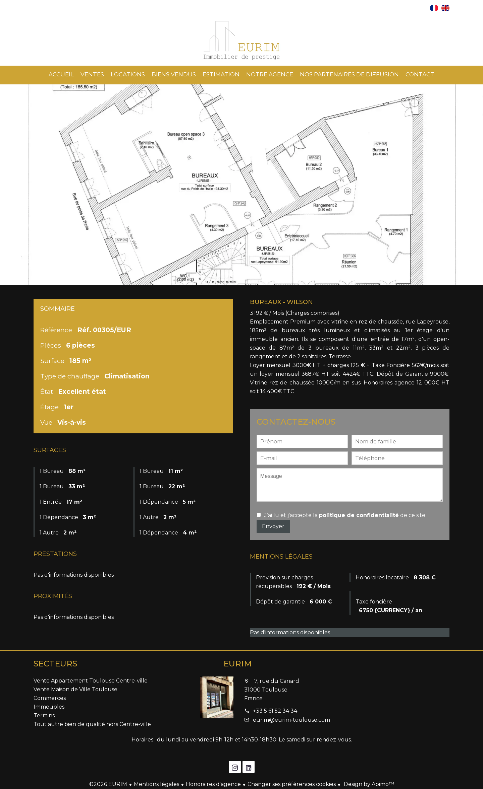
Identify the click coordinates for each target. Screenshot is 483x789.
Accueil (241, 40)
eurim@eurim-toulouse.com (291, 720)
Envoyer (273, 526)
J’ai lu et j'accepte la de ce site (344, 515)
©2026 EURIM (108, 784)
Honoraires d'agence (213, 784)
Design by (368, 784)
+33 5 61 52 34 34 (275, 711)
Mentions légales (156, 784)
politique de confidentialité (359, 515)
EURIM (237, 663)
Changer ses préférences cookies (292, 784)
